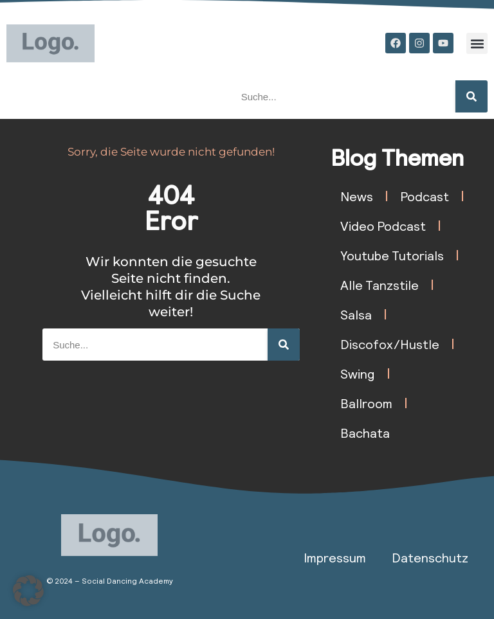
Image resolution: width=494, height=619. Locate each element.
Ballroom (366, 403)
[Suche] (471, 96)
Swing (357, 373)
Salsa (356, 314)
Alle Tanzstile (379, 284)
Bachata (365, 432)
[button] (477, 43)
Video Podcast (383, 225)
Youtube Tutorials (392, 255)
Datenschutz (430, 557)
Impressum (335, 557)
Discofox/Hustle (389, 344)
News (356, 196)
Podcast (424, 196)
